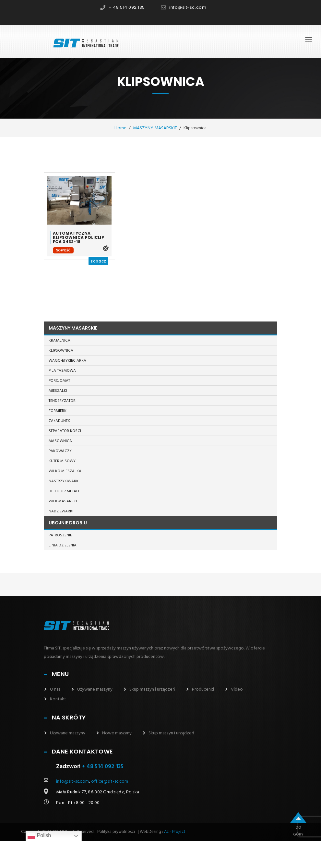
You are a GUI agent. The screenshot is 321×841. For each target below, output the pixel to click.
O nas (55, 689)
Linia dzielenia (63, 545)
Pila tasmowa (62, 371)
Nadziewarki (61, 511)
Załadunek (59, 421)
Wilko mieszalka (65, 471)
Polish (39, 836)
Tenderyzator (62, 401)
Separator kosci (65, 431)
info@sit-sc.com (187, 7)
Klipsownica (61, 350)
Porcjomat (59, 381)
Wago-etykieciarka (67, 360)
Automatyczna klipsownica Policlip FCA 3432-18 (78, 237)
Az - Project (174, 831)
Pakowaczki (61, 451)
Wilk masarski (63, 501)
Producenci (203, 689)
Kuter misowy (62, 461)
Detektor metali (64, 491)
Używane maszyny (95, 689)
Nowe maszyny (117, 733)
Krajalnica (59, 340)
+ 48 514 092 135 (127, 7)
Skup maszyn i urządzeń (152, 689)
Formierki (58, 411)
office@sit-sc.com (109, 781)
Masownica (60, 441)
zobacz (98, 261)
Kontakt (58, 699)
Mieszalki (58, 391)
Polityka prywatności (116, 832)
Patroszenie (60, 535)
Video (237, 689)
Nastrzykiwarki (64, 481)
